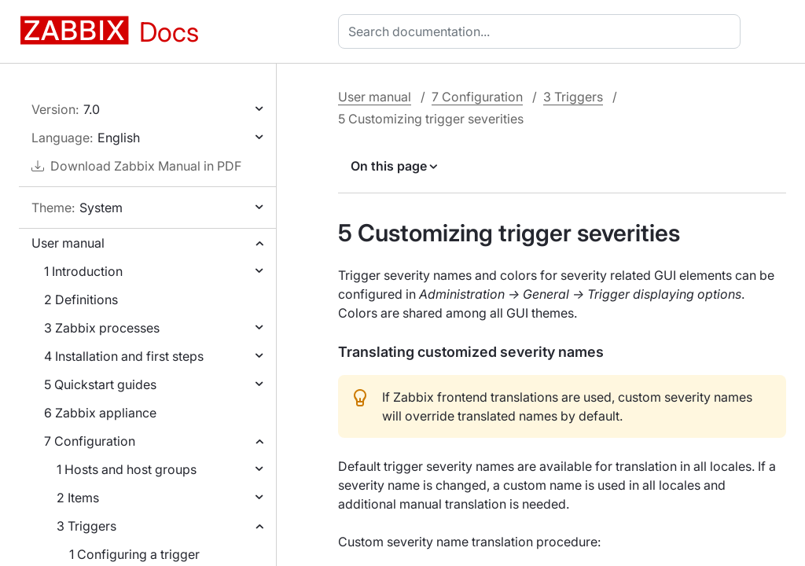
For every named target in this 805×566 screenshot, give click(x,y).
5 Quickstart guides (100, 384)
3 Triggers (86, 526)
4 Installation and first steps (124, 356)
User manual (68, 243)
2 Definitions (81, 299)
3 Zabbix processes (102, 328)
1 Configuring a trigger (134, 554)
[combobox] (542, 31)
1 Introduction (83, 271)
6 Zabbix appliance (100, 413)
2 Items (78, 497)
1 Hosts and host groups (127, 469)
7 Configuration (89, 441)
